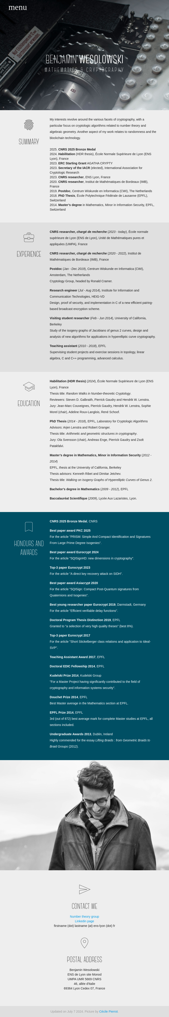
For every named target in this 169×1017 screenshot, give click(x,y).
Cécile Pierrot (108, 1011)
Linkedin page (84, 921)
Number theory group (84, 916)
